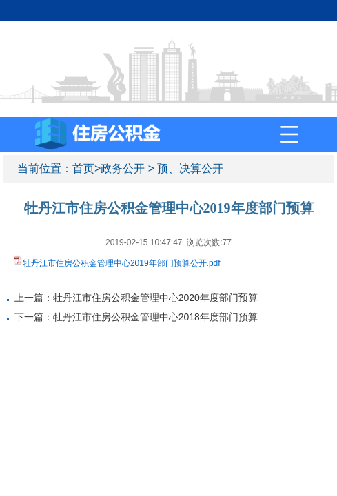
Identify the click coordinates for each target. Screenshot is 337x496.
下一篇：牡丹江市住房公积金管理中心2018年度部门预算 (136, 316)
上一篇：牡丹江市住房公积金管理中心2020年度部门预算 (136, 297)
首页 (83, 168)
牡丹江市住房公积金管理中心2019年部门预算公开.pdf (122, 263)
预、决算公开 (190, 168)
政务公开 (123, 168)
